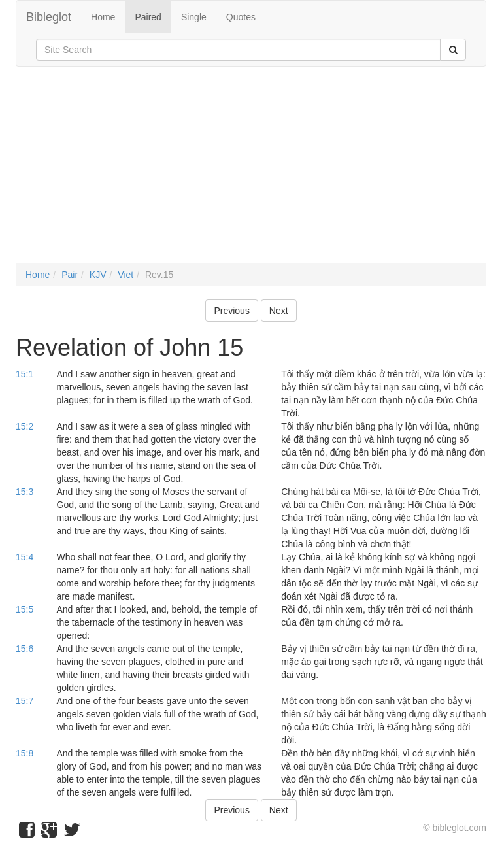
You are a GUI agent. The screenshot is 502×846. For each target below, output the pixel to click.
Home (103, 17)
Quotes (241, 17)
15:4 (24, 557)
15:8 (24, 753)
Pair (69, 274)
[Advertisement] (251, 171)
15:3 (24, 491)
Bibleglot (48, 17)
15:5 (24, 609)
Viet (125, 274)
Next (278, 310)
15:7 (24, 701)
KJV (98, 274)
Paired (148, 17)
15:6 (24, 648)
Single (194, 17)
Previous (231, 310)
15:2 (24, 426)
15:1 (24, 374)
